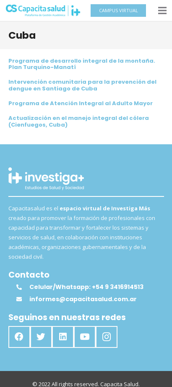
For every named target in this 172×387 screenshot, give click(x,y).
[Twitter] (41, 337)
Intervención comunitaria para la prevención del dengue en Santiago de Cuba (82, 85)
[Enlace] (43, 10)
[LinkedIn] (63, 337)
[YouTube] (85, 337)
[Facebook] (19, 337)
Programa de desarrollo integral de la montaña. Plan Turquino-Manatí (81, 64)
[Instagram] (106, 337)
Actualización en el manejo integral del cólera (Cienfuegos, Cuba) (78, 121)
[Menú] (162, 10)
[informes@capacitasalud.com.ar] (22, 299)
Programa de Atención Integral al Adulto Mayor (80, 103)
